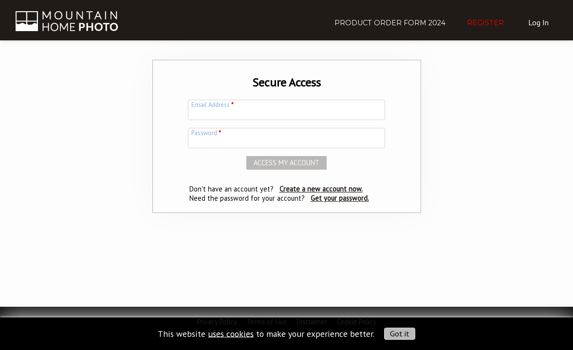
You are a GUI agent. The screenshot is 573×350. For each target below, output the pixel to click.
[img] (67, 14)
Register (485, 22)
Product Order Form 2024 (389, 22)
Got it (399, 333)
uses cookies (231, 333)
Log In (538, 22)
